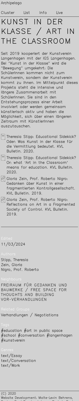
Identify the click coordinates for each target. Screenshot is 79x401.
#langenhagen (59, 335)
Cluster (7, 13)
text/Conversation (18, 361)
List (26, 13)
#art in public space (43, 331)
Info (43, 13)
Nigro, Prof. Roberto (20, 270)
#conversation (31, 335)
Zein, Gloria (11, 265)
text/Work (10, 366)
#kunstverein (13, 340)
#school (8, 335)
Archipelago (11, 3)
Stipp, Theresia (14, 260)
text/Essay (11, 356)
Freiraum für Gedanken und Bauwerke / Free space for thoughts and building (34, 290)
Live (59, 13)
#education (11, 331)
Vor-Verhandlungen (24, 300)
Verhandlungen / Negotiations (30, 315)
